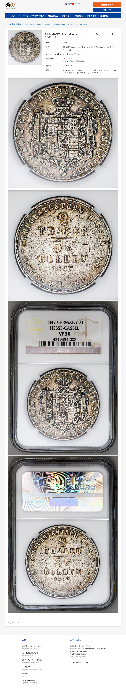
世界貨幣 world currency (33, 24)
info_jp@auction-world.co (84, 657)
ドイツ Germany (80, 24)
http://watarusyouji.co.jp (29, 683)
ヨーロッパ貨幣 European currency (58, 24)
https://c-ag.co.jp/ (27, 655)
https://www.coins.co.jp (29, 648)
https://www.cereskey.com (30, 662)
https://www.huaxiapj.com (30, 676)
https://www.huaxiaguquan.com (32, 669)
